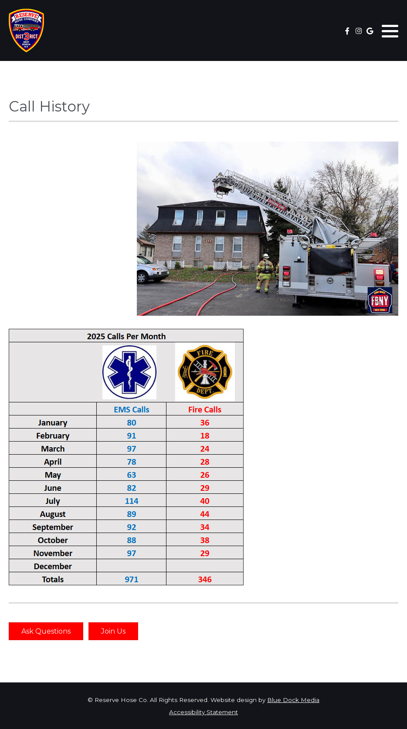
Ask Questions (46, 631)
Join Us (113, 631)
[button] (390, 31)
